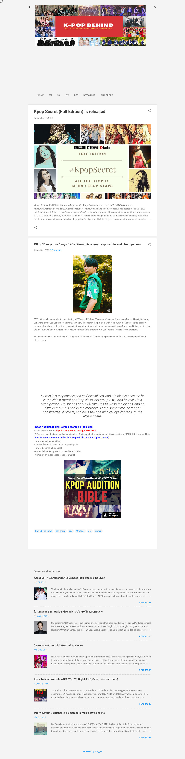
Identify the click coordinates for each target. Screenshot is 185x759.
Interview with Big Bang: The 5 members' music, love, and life (69, 712)
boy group (60, 531)
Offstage (80, 531)
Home (40, 95)
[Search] (155, 7)
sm (89, 531)
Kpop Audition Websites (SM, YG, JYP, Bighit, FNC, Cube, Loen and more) (76, 679)
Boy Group (89, 95)
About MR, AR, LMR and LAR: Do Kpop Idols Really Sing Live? (69, 577)
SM (50, 95)
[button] (149, 111)
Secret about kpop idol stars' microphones (58, 645)
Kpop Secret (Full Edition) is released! (70, 111)
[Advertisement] (75, 68)
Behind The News (43, 531)
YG (58, 95)
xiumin (98, 531)
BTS (76, 95)
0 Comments (56, 250)
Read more (145, 602)
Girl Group (107, 95)
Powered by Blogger (92, 751)
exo (71, 531)
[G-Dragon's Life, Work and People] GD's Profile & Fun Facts (68, 611)
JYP (67, 95)
